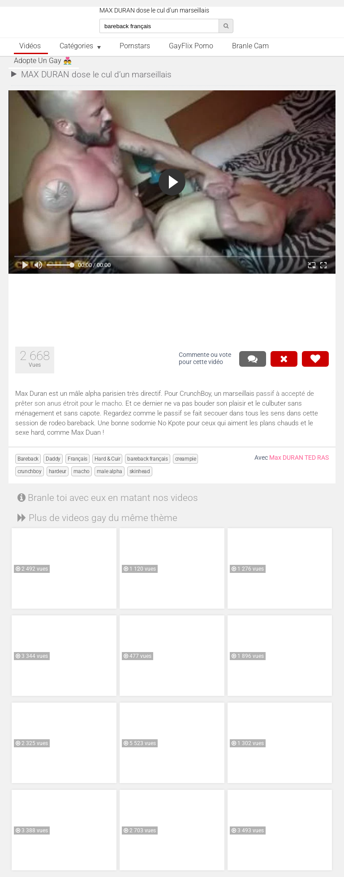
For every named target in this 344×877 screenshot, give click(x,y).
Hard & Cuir (107, 459)
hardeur (57, 471)
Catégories (76, 46)
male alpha (109, 471)
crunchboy (29, 471)
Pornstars (135, 46)
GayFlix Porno (191, 46)
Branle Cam (250, 46)
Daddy (53, 459)
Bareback (28, 459)
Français (77, 459)
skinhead (139, 471)
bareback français (147, 459)
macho (81, 471)
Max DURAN (286, 458)
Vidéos (30, 46)
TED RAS (317, 458)
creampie (185, 459)
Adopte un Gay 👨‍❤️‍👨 (43, 61)
